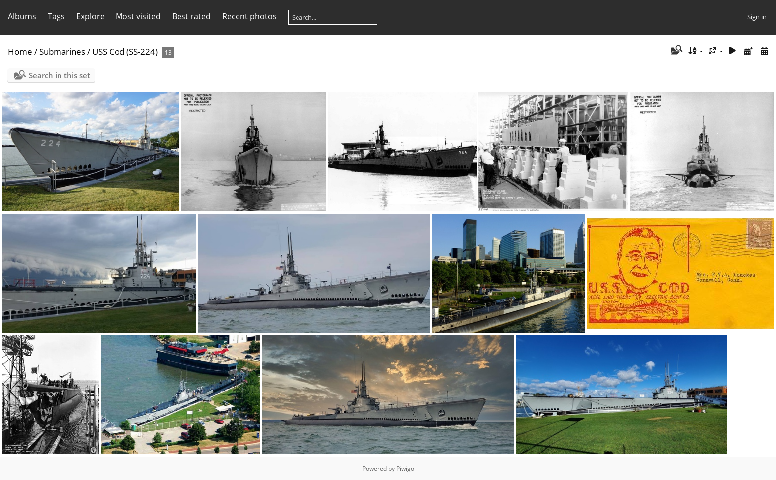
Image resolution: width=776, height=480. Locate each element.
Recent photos (249, 16)
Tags (56, 16)
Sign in (757, 16)
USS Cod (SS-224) (125, 51)
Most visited (138, 16)
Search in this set (59, 75)
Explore (90, 16)
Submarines (62, 51)
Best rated (191, 16)
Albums (22, 16)
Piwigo (405, 468)
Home (20, 51)
